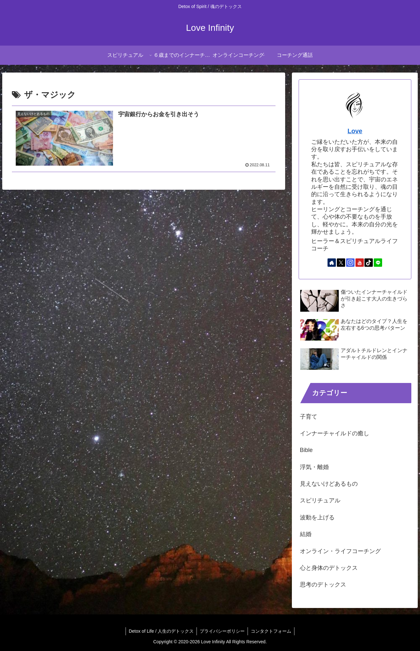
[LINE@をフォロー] (378, 262)
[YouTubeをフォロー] (359, 262)
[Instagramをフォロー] (350, 262)
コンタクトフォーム (271, 631)
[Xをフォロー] (341, 262)
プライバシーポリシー (222, 631)
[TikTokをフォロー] (368, 262)
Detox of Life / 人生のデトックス (160, 631)
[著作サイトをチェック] (332, 262)
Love (354, 131)
